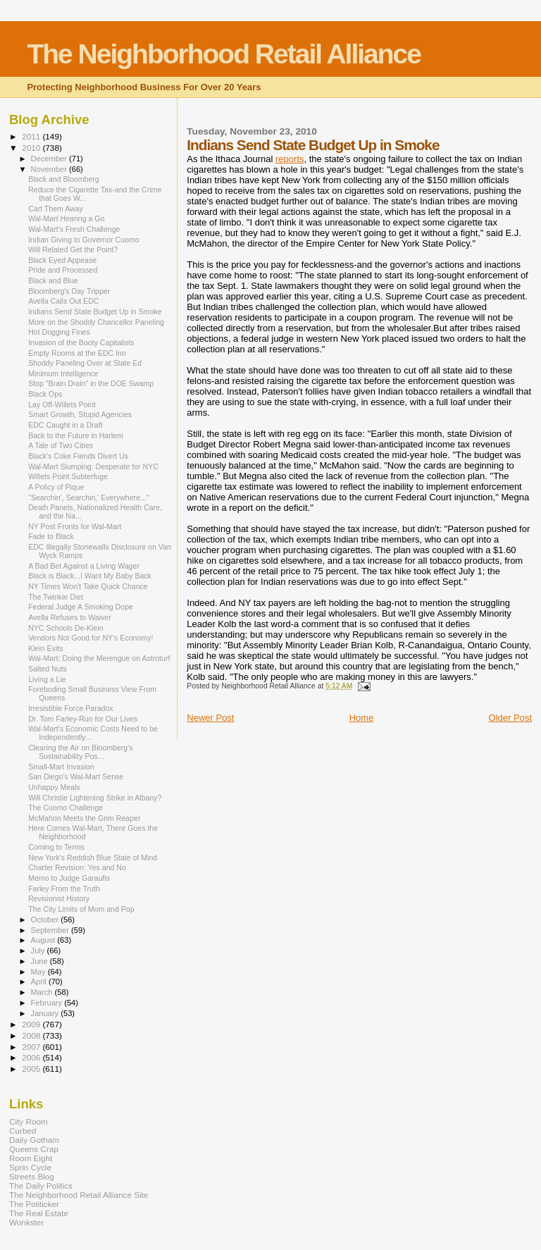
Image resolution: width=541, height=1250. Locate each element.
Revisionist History (58, 898)
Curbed (22, 1130)
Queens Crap (33, 1148)
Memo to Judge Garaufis (69, 878)
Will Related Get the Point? (73, 249)
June (40, 961)
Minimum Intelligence (63, 373)
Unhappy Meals (54, 787)
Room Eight (30, 1158)
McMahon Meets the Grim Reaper (84, 818)
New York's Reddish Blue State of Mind (92, 857)
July (39, 950)
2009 (32, 1024)
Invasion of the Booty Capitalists (81, 342)
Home (361, 717)
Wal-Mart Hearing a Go (66, 218)
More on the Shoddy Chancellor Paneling (96, 322)
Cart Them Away (55, 208)
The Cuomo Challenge (65, 807)
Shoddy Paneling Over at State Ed (85, 363)
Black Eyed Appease (62, 260)
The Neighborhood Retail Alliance (224, 54)
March (43, 992)
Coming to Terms (56, 847)
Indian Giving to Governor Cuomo (83, 239)
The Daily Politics (41, 1185)
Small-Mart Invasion (61, 766)
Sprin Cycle (30, 1167)
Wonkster (26, 1222)
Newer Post (210, 717)
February (48, 1002)
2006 (32, 1057)
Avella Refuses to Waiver (69, 617)
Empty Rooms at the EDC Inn (77, 353)
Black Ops (45, 394)
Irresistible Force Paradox (70, 708)
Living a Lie (47, 679)
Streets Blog (31, 1176)
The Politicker (34, 1203)
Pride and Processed (62, 270)
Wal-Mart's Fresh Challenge (74, 229)
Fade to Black (51, 536)
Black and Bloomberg (63, 179)
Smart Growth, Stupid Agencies (80, 414)
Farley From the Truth (64, 888)
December (50, 158)
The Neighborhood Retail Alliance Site (78, 1194)
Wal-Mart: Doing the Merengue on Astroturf (99, 658)
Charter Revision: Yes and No (77, 867)
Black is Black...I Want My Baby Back (89, 575)
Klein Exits (45, 648)
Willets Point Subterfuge (68, 476)
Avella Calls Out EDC (63, 301)
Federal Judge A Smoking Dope (80, 606)
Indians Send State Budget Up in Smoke (94, 311)
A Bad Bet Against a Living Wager (83, 566)
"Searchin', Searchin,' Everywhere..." (88, 497)
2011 (32, 136)
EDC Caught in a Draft (65, 425)
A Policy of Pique (56, 487)
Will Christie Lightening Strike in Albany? (94, 797)
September (51, 930)
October (46, 919)
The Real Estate (38, 1213)
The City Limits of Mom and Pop (81, 909)
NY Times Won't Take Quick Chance (88, 586)
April (40, 981)
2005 (32, 1068)
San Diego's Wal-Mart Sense (75, 776)
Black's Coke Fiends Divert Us (78, 456)
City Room (28, 1121)
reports (289, 159)
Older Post (510, 717)
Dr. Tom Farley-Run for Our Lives (82, 718)
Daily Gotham (34, 1139)
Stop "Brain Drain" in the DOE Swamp (91, 383)
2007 (32, 1046)
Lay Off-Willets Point (62, 404)
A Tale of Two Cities (60, 445)
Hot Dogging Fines (59, 332)
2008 (32, 1035)
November (50, 169)
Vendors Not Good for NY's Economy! (90, 637)
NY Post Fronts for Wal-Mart (74, 526)
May (39, 971)
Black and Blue (53, 280)
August (44, 940)
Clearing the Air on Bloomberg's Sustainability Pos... (80, 751)
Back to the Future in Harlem (75, 435)
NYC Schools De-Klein (65, 628)
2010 (32, 147)
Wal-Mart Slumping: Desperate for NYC (93, 466)
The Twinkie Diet (55, 597)
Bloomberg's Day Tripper (69, 291)
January (46, 1013)
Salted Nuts (47, 668)
